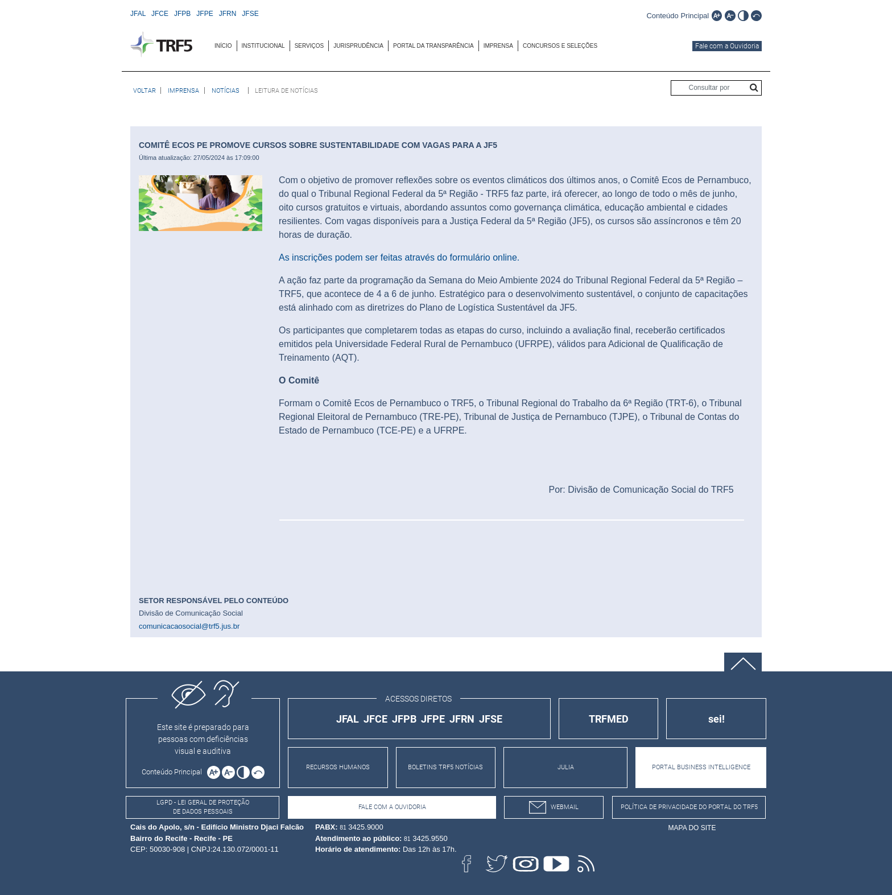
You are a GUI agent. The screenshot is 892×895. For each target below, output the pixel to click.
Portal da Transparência (433, 46)
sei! (716, 719)
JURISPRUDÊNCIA (358, 46)
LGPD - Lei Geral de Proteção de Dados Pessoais (202, 807)
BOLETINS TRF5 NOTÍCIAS (445, 767)
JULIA (566, 767)
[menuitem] (223, 45)
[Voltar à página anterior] (144, 90)
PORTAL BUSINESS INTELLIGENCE (701, 767)
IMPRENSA (498, 46)
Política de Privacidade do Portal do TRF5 (689, 807)
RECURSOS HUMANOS (338, 767)
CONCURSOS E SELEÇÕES (560, 46)
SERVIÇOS (309, 46)
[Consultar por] (716, 88)
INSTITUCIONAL (263, 46)
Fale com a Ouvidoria (727, 46)
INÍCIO (223, 46)
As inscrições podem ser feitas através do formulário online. (399, 257)
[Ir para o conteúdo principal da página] (677, 15)
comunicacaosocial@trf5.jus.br (189, 626)
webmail (554, 807)
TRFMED (609, 719)
